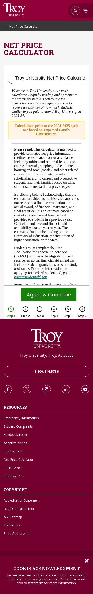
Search (14, 9)
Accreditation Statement (22, 500)
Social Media (13, 468)
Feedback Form (15, 434)
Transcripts (12, 525)
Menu (85, 10)
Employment (13, 451)
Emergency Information (21, 418)
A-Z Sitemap (13, 517)
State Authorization (18, 533)
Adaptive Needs (15, 443)
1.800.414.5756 (46, 371)
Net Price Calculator (24, 26)
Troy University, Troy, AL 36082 (47, 355)
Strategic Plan (14, 476)
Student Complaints (18, 426)
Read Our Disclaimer (19, 508)
